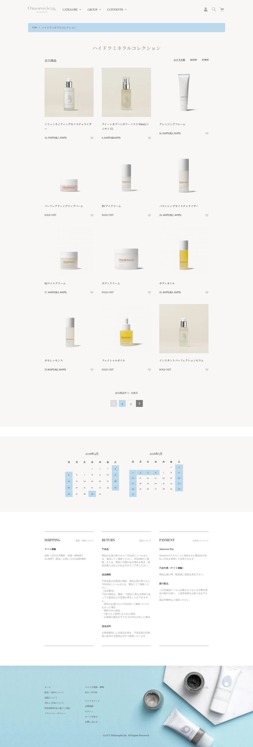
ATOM (94, 692)
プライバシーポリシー (55, 713)
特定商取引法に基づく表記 (57, 708)
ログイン (89, 711)
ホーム (47, 687)
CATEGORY (70, 9)
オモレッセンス (53, 360)
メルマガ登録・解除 (94, 687)
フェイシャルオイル (113, 360)
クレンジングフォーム (172, 124)
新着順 (205, 59)
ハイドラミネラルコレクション (59, 27)
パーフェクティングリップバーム (63, 206)
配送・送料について (54, 692)
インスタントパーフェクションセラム (181, 360)
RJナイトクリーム (55, 283)
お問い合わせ (91, 721)
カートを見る (91, 716)
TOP (34, 27)
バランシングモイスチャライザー (179, 206)
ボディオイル (167, 283)
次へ (139, 403)
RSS (87, 692)
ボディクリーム (111, 283)
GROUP (92, 9)
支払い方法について (54, 702)
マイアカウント (92, 700)
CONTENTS (115, 9)
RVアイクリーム (111, 206)
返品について (50, 697)
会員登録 (89, 706)
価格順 (193, 59)
